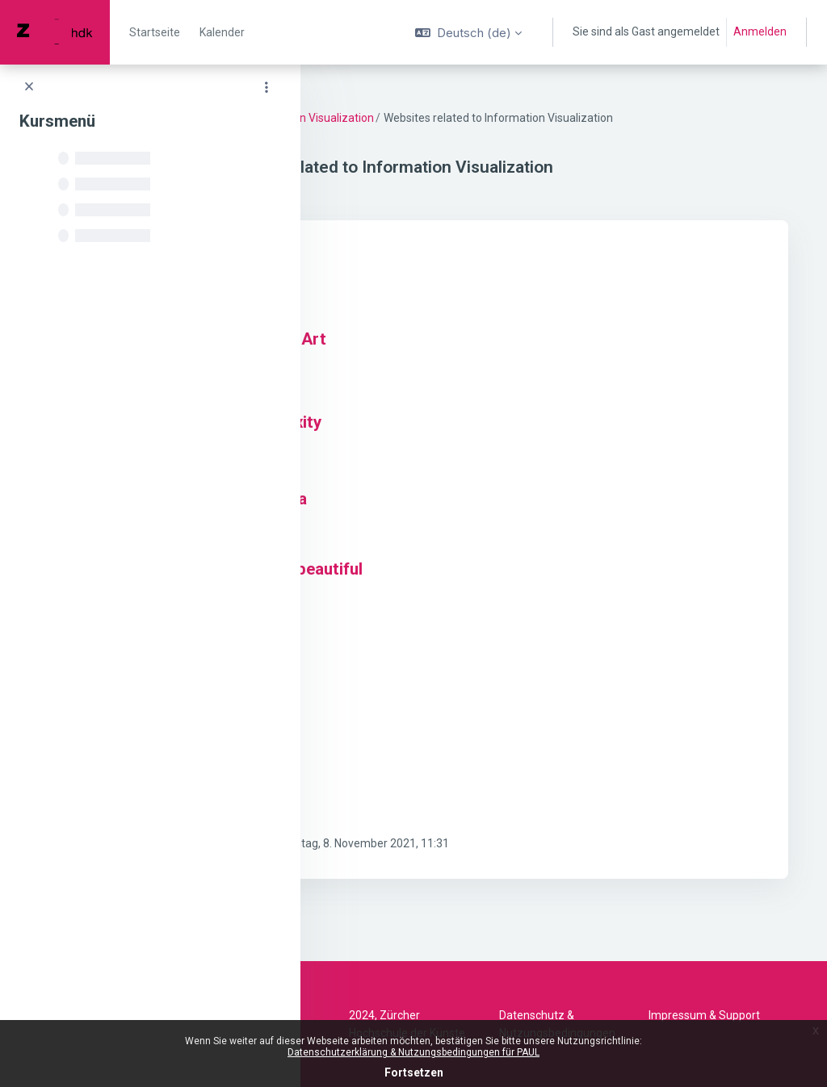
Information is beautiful (452, 586)
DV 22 (354, 117)
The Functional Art (434, 356)
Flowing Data (413, 286)
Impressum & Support (704, 1015)
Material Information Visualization (465, 117)
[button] (468, 32)
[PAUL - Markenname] (55, 32)
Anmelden (760, 31)
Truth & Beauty (420, 657)
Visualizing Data (425, 516)
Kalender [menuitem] (222, 32)
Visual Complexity (432, 439)
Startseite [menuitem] (154, 32)
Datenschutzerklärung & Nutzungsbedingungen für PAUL (413, 1052)
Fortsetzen (413, 1072)
